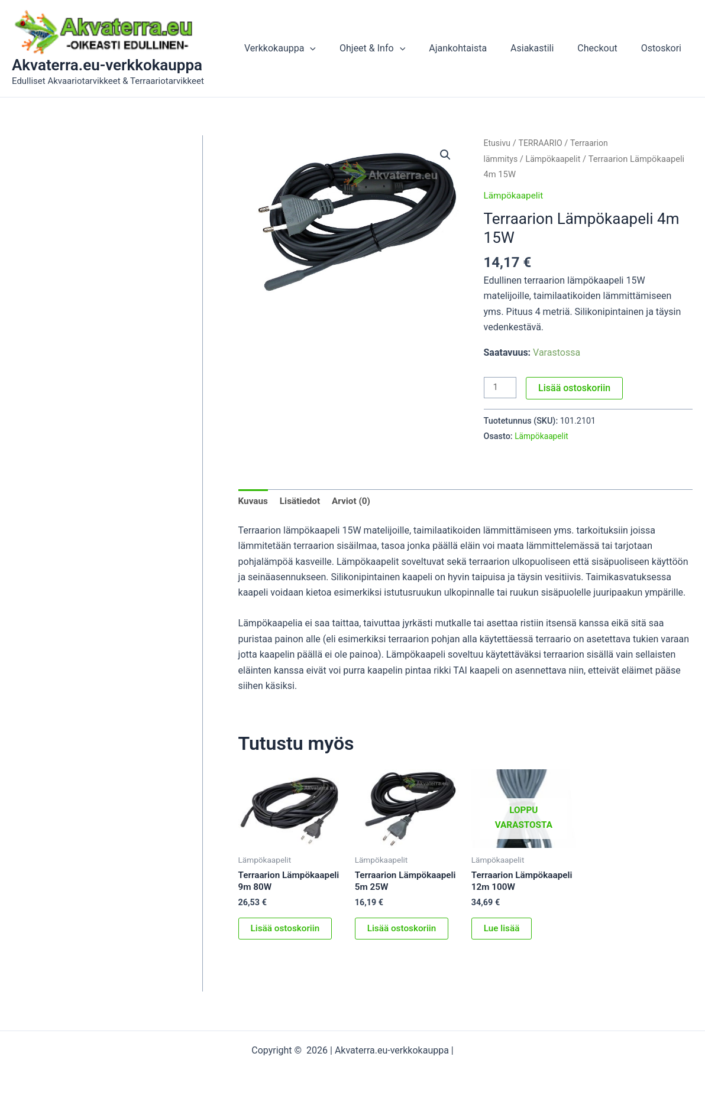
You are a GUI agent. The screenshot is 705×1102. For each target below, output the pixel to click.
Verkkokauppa (306, 48)
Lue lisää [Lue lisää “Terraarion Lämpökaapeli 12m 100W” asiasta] (502, 943)
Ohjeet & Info (393, 48)
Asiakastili (543, 48)
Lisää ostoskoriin (576, 388)
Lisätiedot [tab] (302, 501)
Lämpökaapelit (555, 159)
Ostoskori (663, 48)
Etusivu (498, 143)
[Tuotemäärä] (501, 388)
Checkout (604, 48)
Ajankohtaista (474, 48)
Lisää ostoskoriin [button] (287, 931)
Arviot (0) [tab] (355, 501)
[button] (336, 48)
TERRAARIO (543, 143)
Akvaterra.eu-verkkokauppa (107, 65)
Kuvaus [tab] (254, 501)
